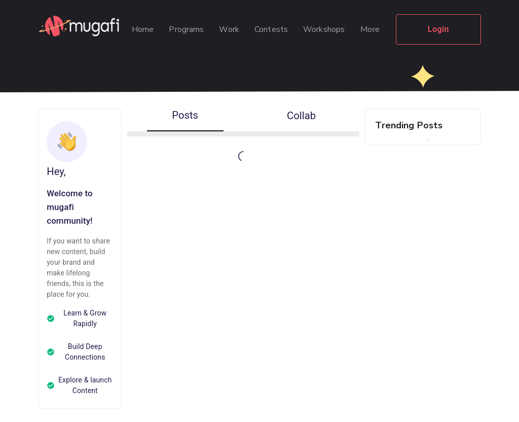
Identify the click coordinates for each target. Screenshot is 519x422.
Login (438, 29)
